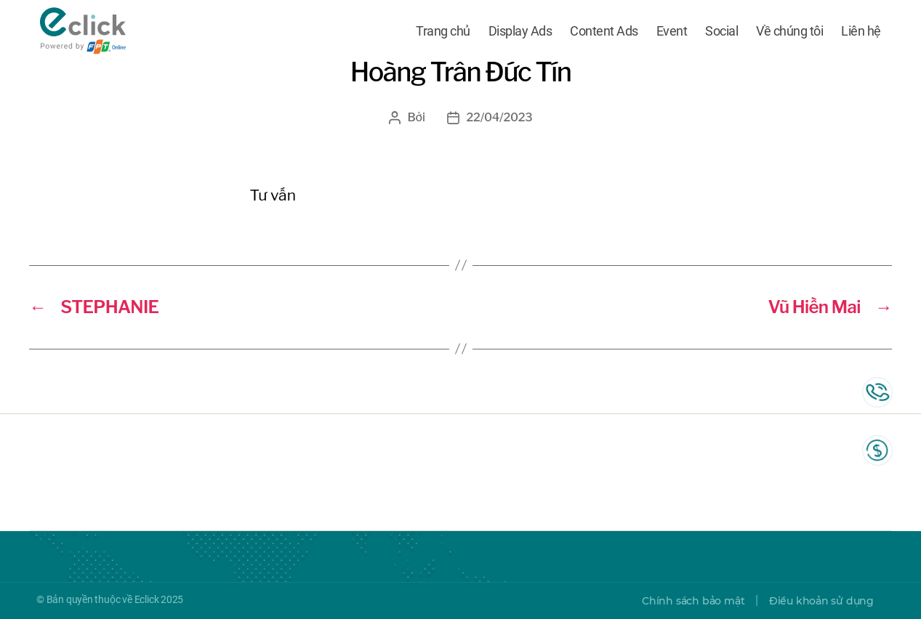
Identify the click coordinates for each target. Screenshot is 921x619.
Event (672, 31)
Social (721, 31)
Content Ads (604, 31)
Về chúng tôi (789, 31)
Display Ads (520, 31)
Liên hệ (861, 31)
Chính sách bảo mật (693, 600)
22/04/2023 (500, 117)
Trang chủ (443, 31)
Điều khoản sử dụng (821, 600)
